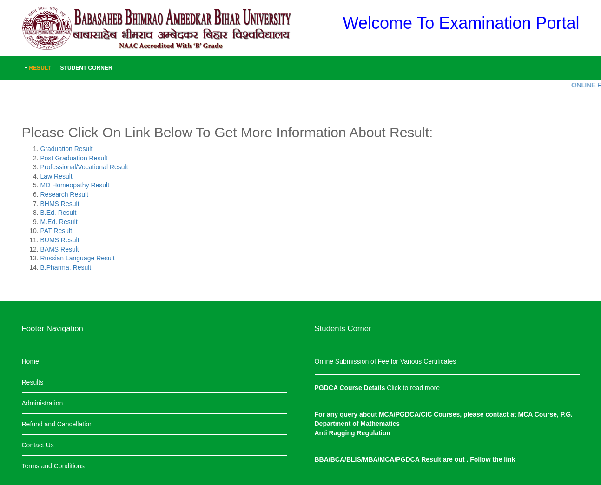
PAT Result (56, 230)
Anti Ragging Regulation (352, 433)
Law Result (56, 176)
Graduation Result (66, 149)
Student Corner (86, 68)
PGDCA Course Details (351, 388)
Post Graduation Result (74, 158)
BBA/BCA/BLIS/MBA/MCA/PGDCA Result (379, 459)
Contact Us (38, 445)
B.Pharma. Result (66, 267)
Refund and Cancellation (57, 424)
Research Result (64, 194)
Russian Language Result (77, 258)
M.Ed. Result (59, 222)
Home (30, 361)
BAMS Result (59, 249)
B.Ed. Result (58, 212)
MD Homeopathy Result (75, 185)
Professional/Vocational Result (84, 167)
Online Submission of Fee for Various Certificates (385, 361)
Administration (42, 403)
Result (40, 68)
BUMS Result (59, 240)
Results (33, 382)
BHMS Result (59, 203)
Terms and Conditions (53, 466)
